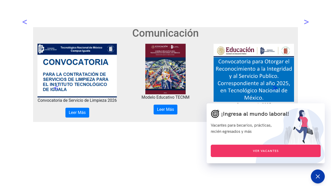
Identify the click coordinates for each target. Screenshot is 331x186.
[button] (56, 83)
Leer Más (77, 112)
